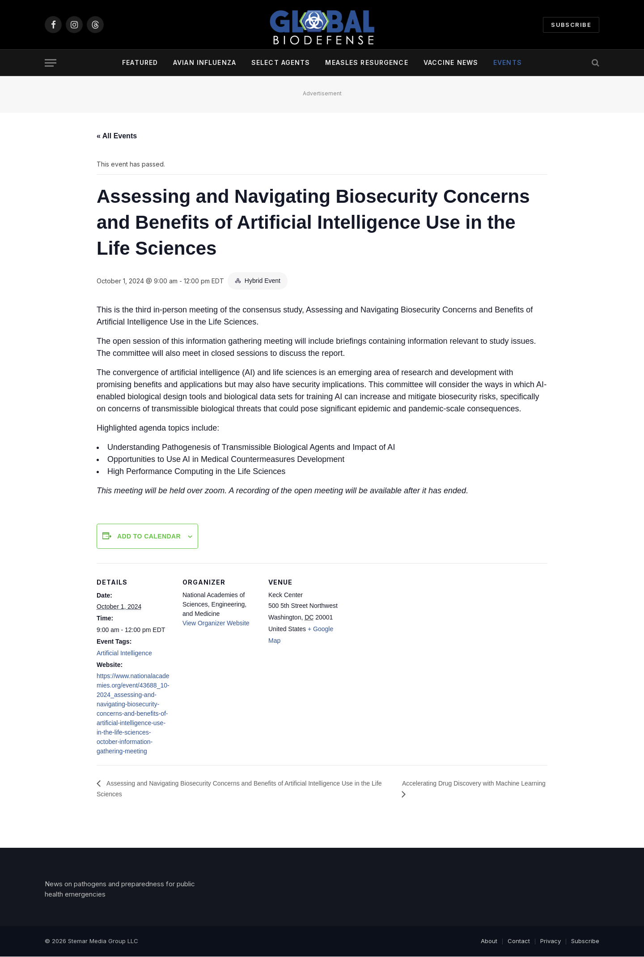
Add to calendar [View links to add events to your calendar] (149, 536)
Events (507, 62)
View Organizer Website (216, 623)
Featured (140, 62)
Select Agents (280, 62)
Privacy (550, 941)
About (489, 941)
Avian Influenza (204, 62)
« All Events (117, 136)
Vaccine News (451, 62)
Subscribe (571, 24)
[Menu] (50, 63)
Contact (519, 941)
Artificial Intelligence (124, 653)
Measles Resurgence (366, 62)
